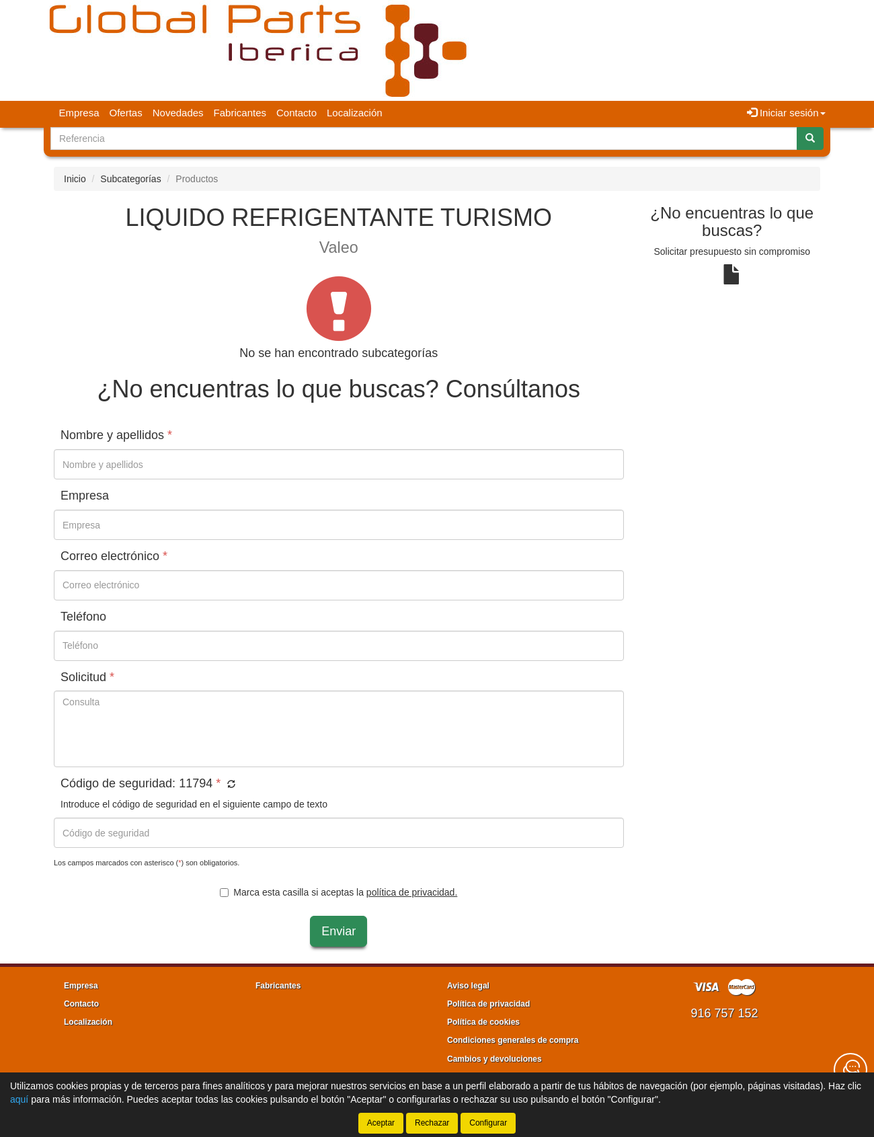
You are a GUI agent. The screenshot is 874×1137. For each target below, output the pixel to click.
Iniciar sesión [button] (786, 112)
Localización (355, 112)
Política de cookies (483, 1022)
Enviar (338, 931)
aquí (19, 1099)
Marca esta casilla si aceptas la (338, 892)
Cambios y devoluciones (494, 1059)
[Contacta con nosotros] (850, 1070)
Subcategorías (130, 178)
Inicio (75, 178)
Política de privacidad (488, 1004)
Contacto (296, 112)
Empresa (79, 112)
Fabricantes (240, 112)
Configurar (488, 1123)
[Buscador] (423, 138)
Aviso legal (468, 985)
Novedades (178, 112)
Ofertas (126, 112)
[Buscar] (810, 138)
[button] (229, 784)
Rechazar (432, 1123)
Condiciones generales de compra (512, 1040)
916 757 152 (724, 1013)
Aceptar (381, 1123)
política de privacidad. (411, 892)
